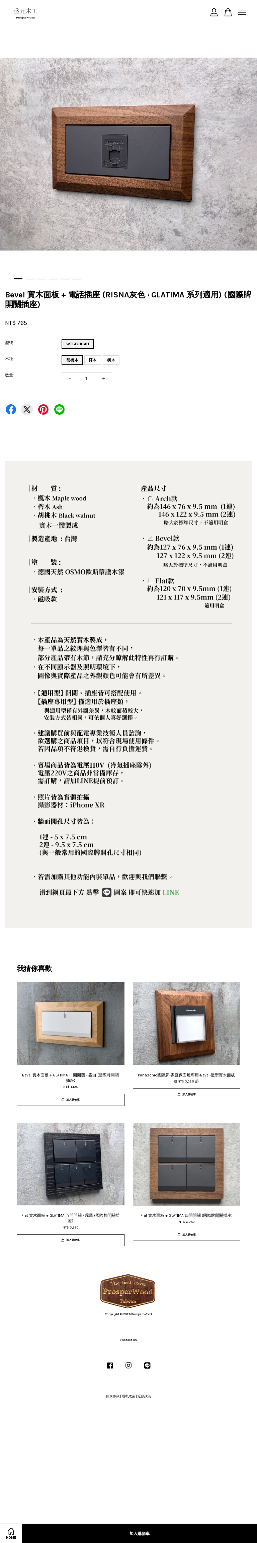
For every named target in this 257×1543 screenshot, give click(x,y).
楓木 (111, 360)
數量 (9, 375)
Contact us (128, 1340)
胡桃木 (72, 360)
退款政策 (144, 1396)
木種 (9, 358)
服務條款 (112, 1396)
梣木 (93, 360)
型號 (9, 342)
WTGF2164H (77, 344)
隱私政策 (128, 1396)
